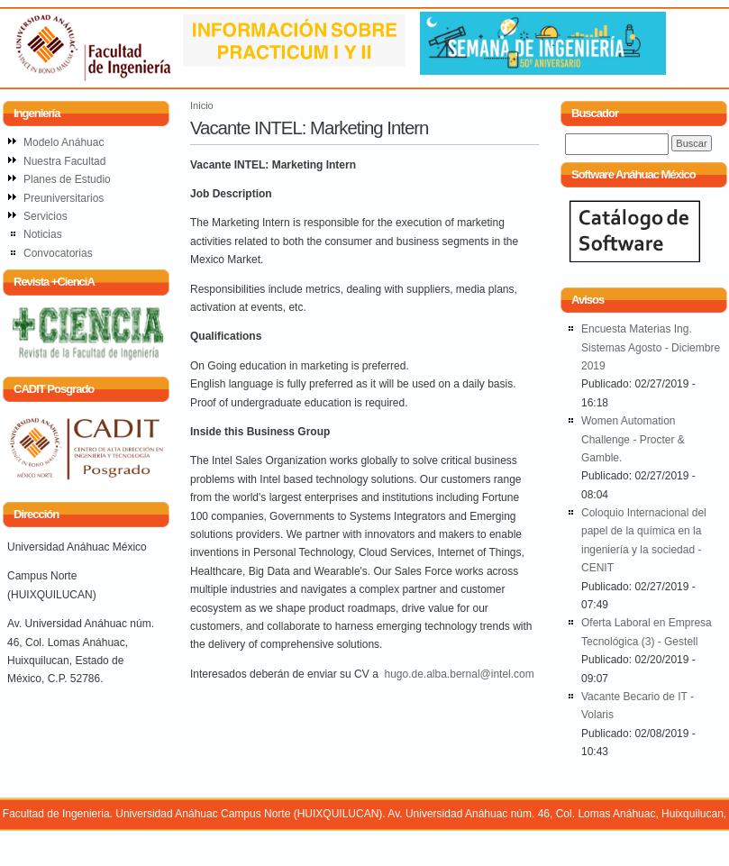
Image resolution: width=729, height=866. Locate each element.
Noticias (42, 234)
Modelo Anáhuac (63, 142)
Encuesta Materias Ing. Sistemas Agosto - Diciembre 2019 (650, 347)
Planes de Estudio (67, 179)
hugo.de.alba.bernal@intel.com (458, 674)
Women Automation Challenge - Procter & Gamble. (633, 439)
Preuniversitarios (63, 198)
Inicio (202, 105)
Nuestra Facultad (64, 161)
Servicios (45, 216)
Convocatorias (58, 253)
